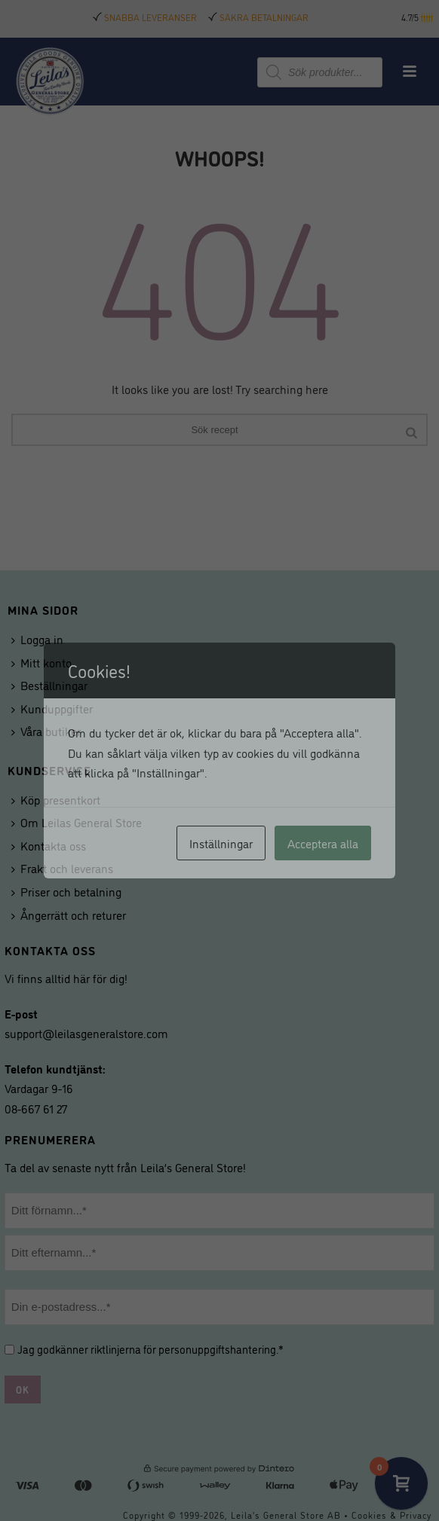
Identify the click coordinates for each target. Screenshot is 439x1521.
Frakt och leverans (62, 868)
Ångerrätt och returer (68, 914)
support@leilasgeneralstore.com (86, 1033)
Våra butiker (46, 730)
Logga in (37, 639)
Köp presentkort (55, 799)
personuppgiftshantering (217, 1349)
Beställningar (49, 685)
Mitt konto (41, 662)
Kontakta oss (48, 845)
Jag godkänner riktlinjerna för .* (150, 1349)
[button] (428, 17)
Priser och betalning (66, 891)
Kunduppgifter (52, 708)
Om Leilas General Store (76, 822)
